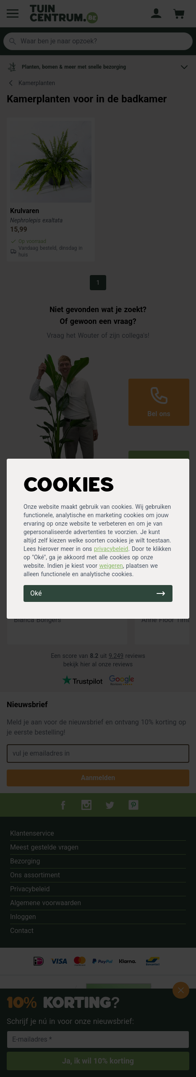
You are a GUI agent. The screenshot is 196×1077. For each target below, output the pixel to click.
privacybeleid (111, 548)
